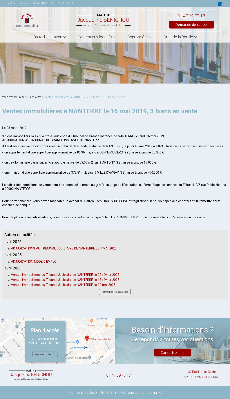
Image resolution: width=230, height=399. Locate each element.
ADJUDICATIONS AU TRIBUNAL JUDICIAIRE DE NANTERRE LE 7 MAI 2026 (63, 248)
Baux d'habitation (47, 37)
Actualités (36, 97)
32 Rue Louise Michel (202, 375)
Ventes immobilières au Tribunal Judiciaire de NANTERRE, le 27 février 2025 (65, 275)
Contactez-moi (173, 352)
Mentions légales (82, 392)
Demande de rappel (191, 24)
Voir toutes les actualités (114, 291)
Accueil (23, 97)
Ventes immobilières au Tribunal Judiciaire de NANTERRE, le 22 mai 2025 (63, 285)
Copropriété (137, 37)
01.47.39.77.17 (191, 15)
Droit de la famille (178, 37)
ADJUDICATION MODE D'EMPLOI (34, 262)
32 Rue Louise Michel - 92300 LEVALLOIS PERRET (39, 3)
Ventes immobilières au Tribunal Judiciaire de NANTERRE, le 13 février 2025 (65, 280)
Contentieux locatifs (95, 37)
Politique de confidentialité (141, 392)
